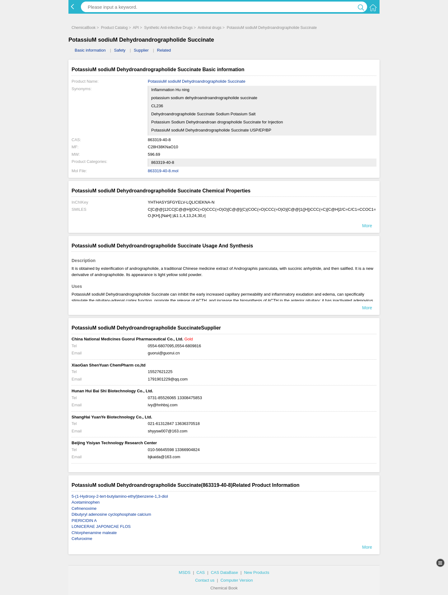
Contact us (204, 580)
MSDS (185, 572)
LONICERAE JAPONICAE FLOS (101, 526)
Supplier (141, 50)
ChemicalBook (84, 27)
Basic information (90, 50)
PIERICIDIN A (84, 520)
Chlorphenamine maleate (94, 532)
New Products (256, 572)
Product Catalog (114, 27)
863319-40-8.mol (163, 170)
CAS (201, 572)
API (136, 27)
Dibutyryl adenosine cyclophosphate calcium (111, 514)
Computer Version (237, 580)
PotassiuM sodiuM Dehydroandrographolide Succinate (272, 27)
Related (164, 50)
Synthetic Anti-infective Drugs (168, 27)
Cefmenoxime (84, 508)
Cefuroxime (82, 538)
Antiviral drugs (210, 27)
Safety (119, 50)
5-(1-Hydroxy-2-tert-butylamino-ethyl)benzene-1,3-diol (120, 496)
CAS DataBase (224, 572)
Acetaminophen (86, 502)
